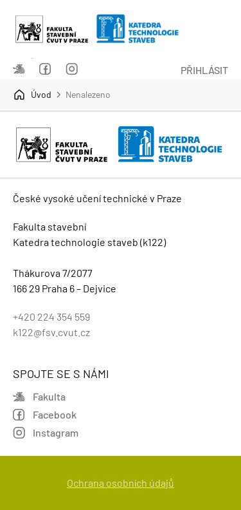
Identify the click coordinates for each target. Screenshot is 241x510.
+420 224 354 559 (51, 316)
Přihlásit (204, 70)
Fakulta (19, 69)
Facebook (45, 69)
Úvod (32, 94)
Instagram (72, 69)
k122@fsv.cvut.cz (51, 332)
